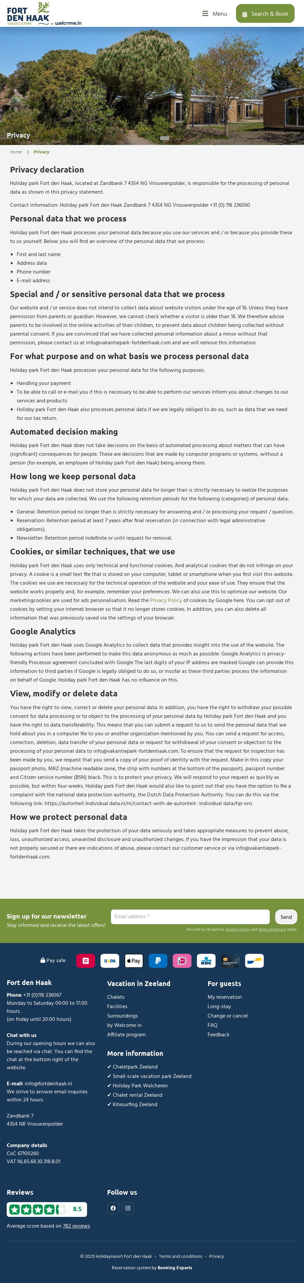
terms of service (272, 929)
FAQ (212, 1026)
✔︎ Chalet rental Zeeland (134, 1095)
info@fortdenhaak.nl (48, 1084)
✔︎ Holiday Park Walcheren (137, 1086)
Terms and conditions (180, 1257)
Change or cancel (228, 1016)
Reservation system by (152, 1268)
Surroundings (122, 1016)
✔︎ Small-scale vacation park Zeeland (149, 1077)
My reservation (225, 997)
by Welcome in (124, 1026)
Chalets (116, 997)
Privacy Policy (166, 600)
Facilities (117, 1007)
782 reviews (76, 1226)
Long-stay (219, 1007)
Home (16, 152)
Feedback (219, 1035)
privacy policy (238, 929)
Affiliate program (126, 1035)
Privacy (216, 1257)
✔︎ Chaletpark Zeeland (132, 1067)
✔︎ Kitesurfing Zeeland (132, 1105)
